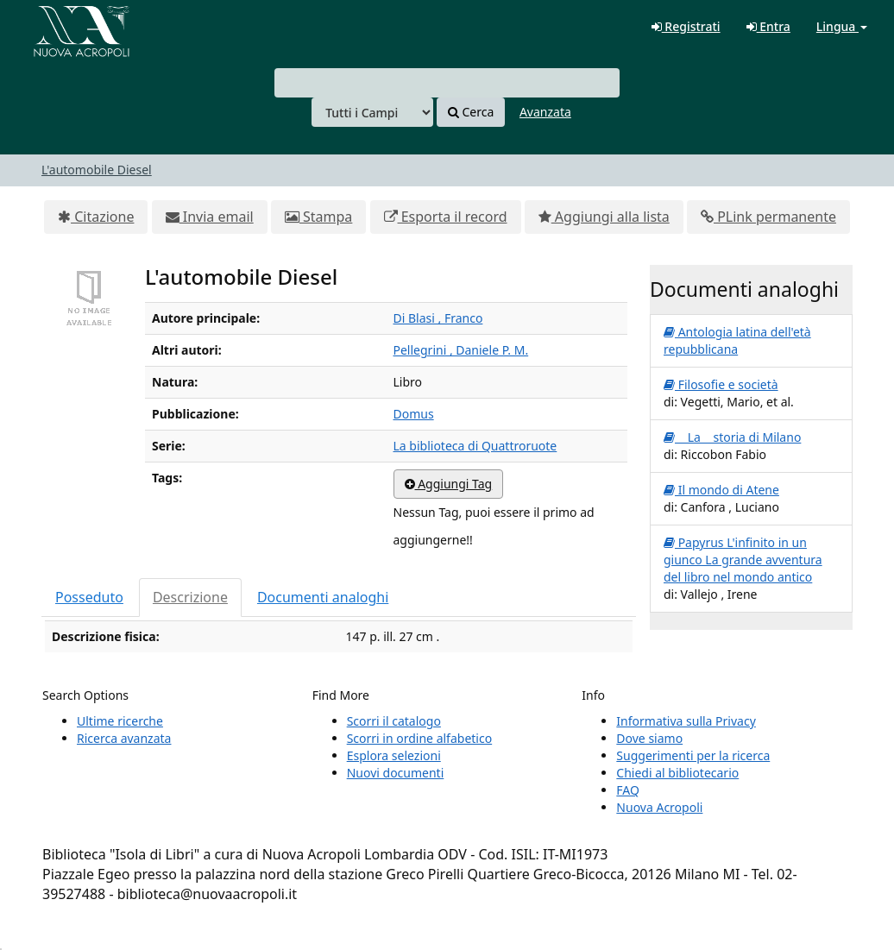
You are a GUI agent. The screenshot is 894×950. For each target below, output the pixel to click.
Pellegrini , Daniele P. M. (461, 350)
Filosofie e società (721, 384)
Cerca (471, 112)
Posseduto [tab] (89, 597)
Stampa (318, 216)
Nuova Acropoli (659, 807)
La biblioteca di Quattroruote (475, 445)
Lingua (841, 26)
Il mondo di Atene (721, 489)
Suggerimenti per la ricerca (693, 755)
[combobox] (447, 83)
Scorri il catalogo (394, 721)
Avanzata (545, 112)
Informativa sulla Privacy (685, 721)
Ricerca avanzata (124, 738)
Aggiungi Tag (449, 483)
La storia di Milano (732, 437)
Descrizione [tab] (190, 597)
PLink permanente (768, 216)
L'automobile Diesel (96, 169)
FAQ (627, 790)
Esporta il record (445, 216)
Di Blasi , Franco (438, 318)
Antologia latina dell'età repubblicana (737, 340)
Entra (768, 26)
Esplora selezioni (394, 755)
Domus (413, 414)
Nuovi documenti (395, 772)
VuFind (55, 26)
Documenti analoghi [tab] (322, 597)
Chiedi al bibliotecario (677, 772)
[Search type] (372, 112)
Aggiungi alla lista (604, 216)
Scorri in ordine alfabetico (419, 738)
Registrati (686, 26)
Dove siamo (649, 738)
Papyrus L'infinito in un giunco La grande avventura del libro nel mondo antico (743, 559)
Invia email (210, 216)
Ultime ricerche (120, 721)
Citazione (96, 216)
